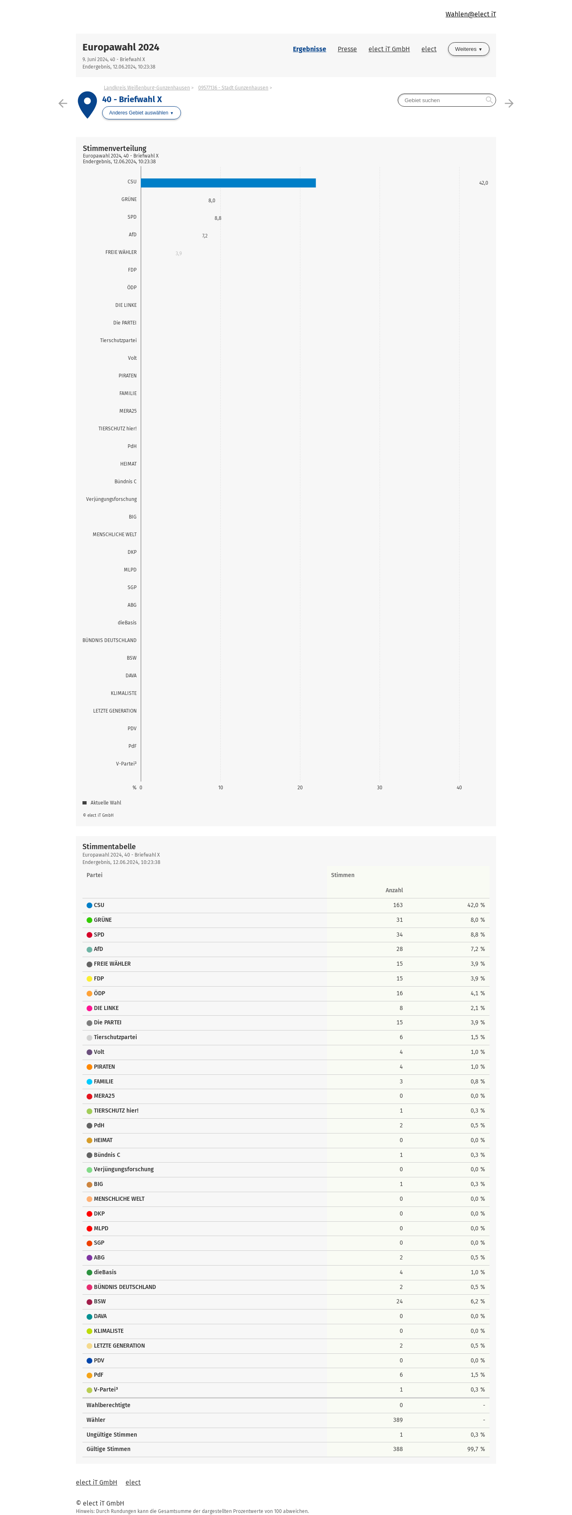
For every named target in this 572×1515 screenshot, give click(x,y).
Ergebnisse (309, 49)
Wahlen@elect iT (471, 14)
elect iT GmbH (389, 49)
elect (429, 49)
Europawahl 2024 (121, 47)
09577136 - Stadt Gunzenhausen (233, 88)
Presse (347, 49)
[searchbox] (447, 100)
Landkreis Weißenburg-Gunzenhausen (147, 88)
